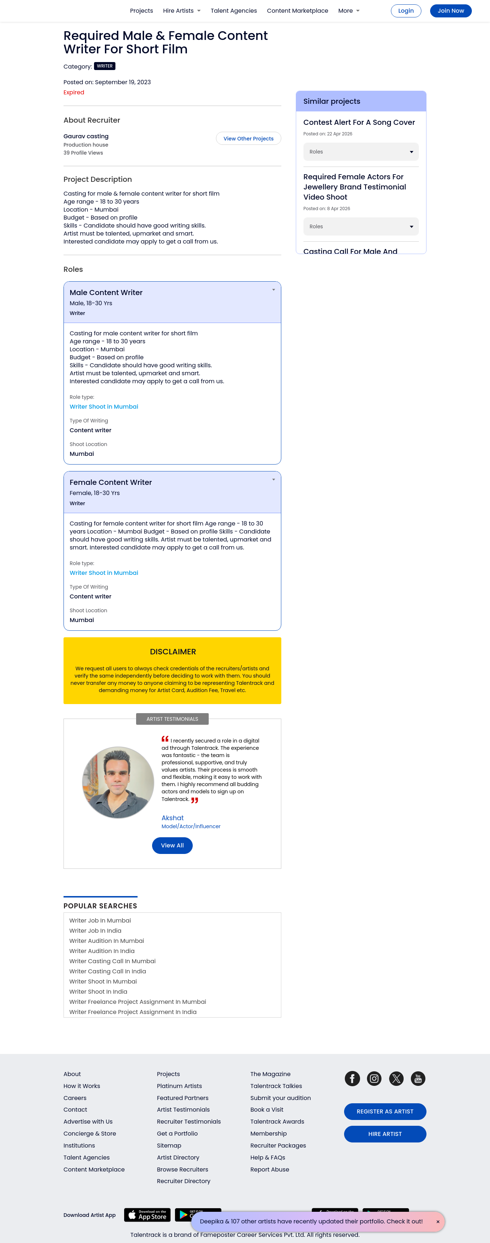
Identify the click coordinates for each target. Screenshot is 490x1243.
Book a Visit (266, 1109)
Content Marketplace (297, 11)
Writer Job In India (95, 931)
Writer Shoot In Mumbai (103, 981)
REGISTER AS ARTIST (385, 1111)
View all (172, 845)
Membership (268, 1133)
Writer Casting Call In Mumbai (112, 961)
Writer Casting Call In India (107, 971)
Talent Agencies (234, 11)
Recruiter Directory (184, 1181)
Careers (75, 1098)
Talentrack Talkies (276, 1086)
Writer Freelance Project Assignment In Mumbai (137, 1002)
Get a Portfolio (177, 1133)
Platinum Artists (179, 1086)
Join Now (451, 11)
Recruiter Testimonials (189, 1121)
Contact (75, 1109)
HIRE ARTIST (385, 1134)
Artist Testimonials (183, 1109)
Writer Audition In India (102, 951)
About (72, 1074)
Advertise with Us (88, 1121)
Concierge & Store (90, 1133)
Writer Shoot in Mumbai (104, 406)
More (349, 11)
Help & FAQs (267, 1157)
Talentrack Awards (277, 1121)
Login (406, 11)
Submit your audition (280, 1098)
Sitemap (169, 1145)
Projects (141, 11)
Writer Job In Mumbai (100, 920)
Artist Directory (178, 1157)
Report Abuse (269, 1169)
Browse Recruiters (182, 1169)
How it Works (82, 1086)
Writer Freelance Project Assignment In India (133, 1012)
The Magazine (270, 1074)
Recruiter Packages (278, 1145)
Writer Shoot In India (98, 992)
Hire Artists (182, 11)
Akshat (173, 817)
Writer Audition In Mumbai (106, 941)
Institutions (79, 1145)
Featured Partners (183, 1098)
